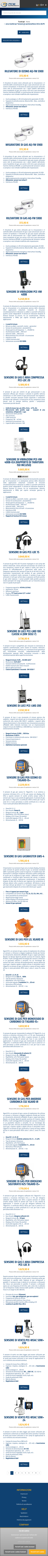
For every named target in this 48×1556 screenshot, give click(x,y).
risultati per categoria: (11, 40)
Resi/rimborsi (24, 1516)
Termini (24, 1501)
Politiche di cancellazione (24, 1504)
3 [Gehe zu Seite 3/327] (18, 1473)
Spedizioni (24, 1513)
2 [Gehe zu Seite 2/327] (15, 1473)
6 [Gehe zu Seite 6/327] (28, 1473)
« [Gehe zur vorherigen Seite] (8, 1473)
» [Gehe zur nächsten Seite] (39, 1473)
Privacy (24, 1497)
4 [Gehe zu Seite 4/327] (22, 1473)
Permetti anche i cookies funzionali (15, 1552)
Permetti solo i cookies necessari (24, 1547)
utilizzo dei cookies (24, 1541)
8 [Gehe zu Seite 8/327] (35, 1473)
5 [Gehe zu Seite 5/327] (25, 1473)
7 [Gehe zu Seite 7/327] (32, 1473)
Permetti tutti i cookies (37, 1552)
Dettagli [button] (24, 114)
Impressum (24, 1494)
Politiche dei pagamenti (24, 1520)
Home (28, 21)
